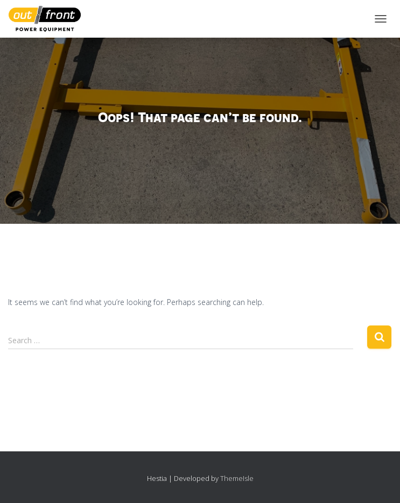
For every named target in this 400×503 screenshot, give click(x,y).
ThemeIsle (237, 478)
